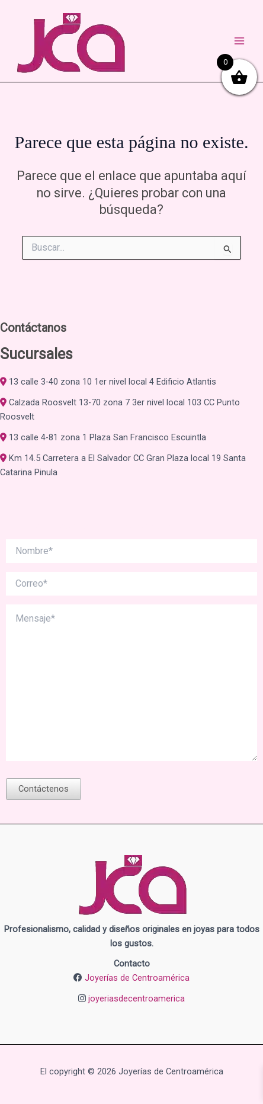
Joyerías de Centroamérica (137, 977)
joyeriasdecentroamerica (136, 998)
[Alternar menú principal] (239, 41)
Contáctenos (43, 788)
